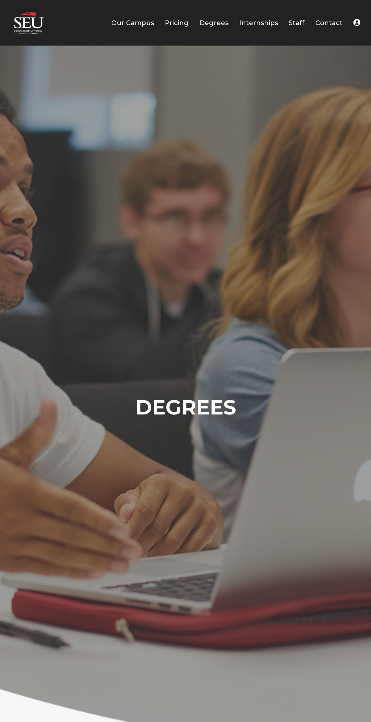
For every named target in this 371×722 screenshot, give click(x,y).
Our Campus (132, 23)
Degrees (213, 23)
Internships (258, 23)
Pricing (177, 23)
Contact (329, 23)
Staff (297, 23)
